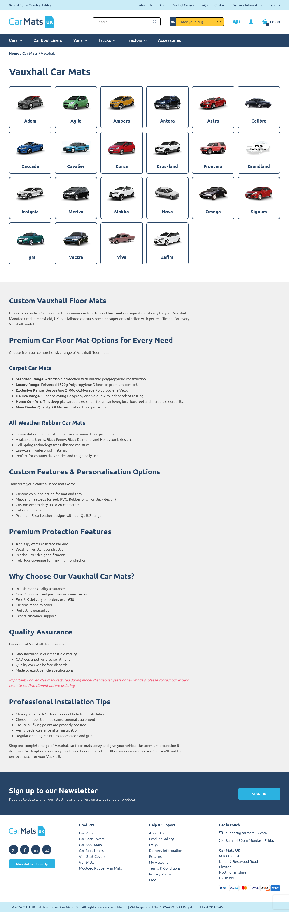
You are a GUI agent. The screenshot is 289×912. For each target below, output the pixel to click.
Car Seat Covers (92, 838)
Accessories (169, 40)
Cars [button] (15, 40)
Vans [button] (80, 40)
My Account (158, 862)
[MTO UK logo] (39, 831)
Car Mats (30, 53)
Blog (162, 5)
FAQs (204, 5)
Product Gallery (183, 5)
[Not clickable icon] (127, 21)
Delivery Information (247, 5)
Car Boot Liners (47, 40)
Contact (220, 5)
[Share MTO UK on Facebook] (24, 849)
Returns (274, 5)
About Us (145, 5)
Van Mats (86, 862)
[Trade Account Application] (236, 22)
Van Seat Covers (92, 856)
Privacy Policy (160, 874)
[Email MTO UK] (46, 849)
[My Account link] (251, 22)
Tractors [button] (137, 40)
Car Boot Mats (90, 844)
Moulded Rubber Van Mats (100, 868)
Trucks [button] (107, 40)
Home (14, 53)
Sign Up (259, 793)
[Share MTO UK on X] (13, 849)
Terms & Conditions (164, 868)
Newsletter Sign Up (32, 863)
